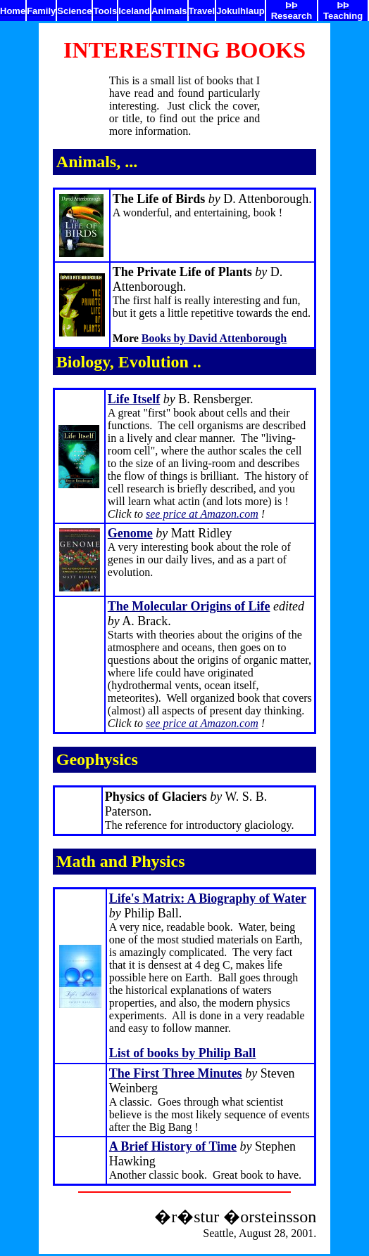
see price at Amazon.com (202, 514)
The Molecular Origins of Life (189, 606)
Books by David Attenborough (214, 338)
